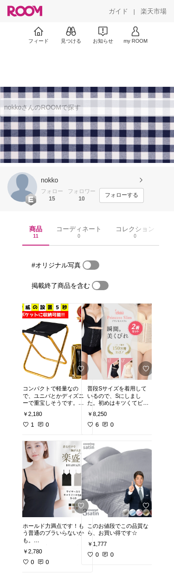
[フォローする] (121, 195)
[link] (54, 342)
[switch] (91, 265)
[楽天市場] (154, 11)
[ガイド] (118, 11)
